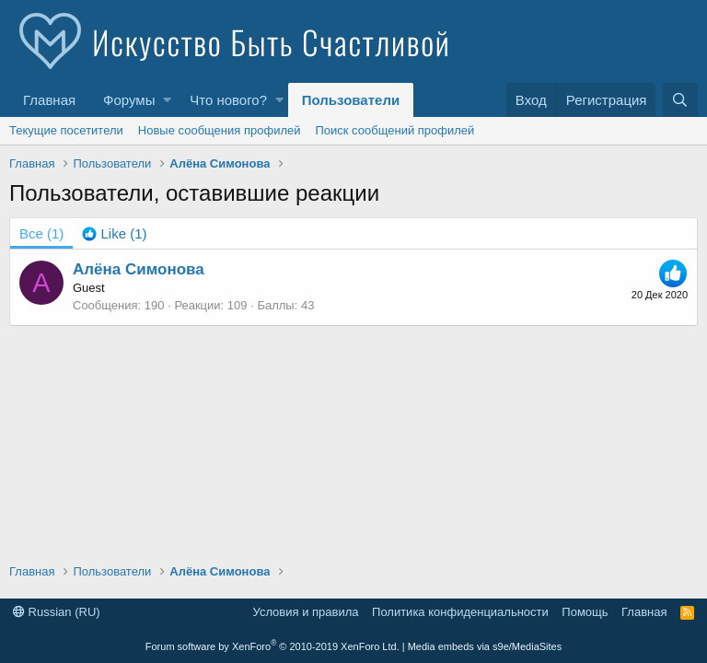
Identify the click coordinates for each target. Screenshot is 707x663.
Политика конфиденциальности (460, 612)
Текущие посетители (66, 130)
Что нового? (228, 100)
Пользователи (351, 100)
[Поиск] (680, 100)
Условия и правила (306, 612)
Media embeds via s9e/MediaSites (485, 646)
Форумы (129, 100)
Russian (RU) (56, 612)
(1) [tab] (41, 233)
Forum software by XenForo (272, 646)
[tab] (114, 233)
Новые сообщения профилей (219, 130)
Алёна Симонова (138, 269)
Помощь (585, 612)
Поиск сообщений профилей (394, 130)
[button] (167, 100)
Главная (49, 100)
